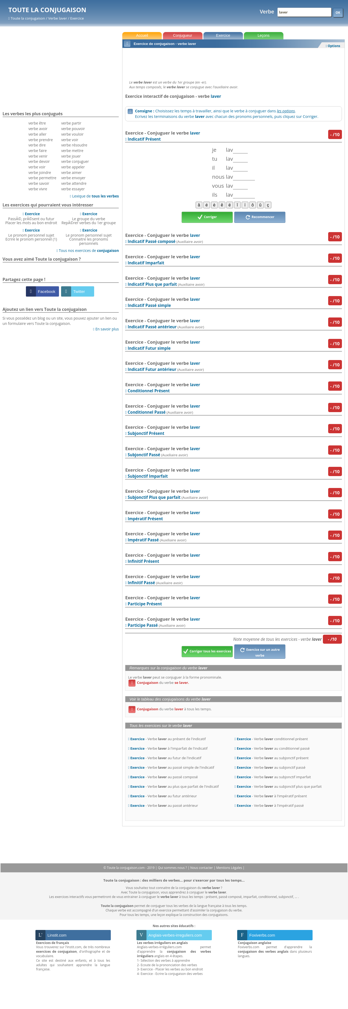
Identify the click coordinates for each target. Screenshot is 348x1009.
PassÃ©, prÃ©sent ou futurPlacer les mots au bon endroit (31, 218)
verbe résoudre (74, 145)
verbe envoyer (73, 177)
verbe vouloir (72, 134)
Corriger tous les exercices (207, 652)
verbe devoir (39, 161)
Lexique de (94, 196)
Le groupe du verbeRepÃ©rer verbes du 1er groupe (88, 218)
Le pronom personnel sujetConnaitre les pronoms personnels (89, 237)
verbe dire (36, 145)
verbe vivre (37, 188)
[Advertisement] (233, 63)
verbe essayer (73, 188)
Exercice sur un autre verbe (260, 652)
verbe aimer (71, 172)
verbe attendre (73, 183)
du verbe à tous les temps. (170, 709)
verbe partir (71, 123)
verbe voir (36, 166)
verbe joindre (39, 172)
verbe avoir (37, 128)
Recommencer (259, 217)
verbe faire (37, 150)
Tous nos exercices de (88, 250)
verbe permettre (42, 177)
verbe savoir (38, 183)
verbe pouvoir (73, 128)
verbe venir (37, 156)
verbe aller (37, 134)
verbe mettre (72, 150)
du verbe (159, 682)
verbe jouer (71, 156)
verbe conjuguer (75, 161)
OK (338, 12)
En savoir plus (106, 328)
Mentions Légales (229, 867)
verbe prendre (40, 139)
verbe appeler (73, 166)
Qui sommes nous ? (173, 867)
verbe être (37, 123)
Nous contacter (202, 867)
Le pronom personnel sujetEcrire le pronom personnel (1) (31, 235)
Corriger (207, 217)
